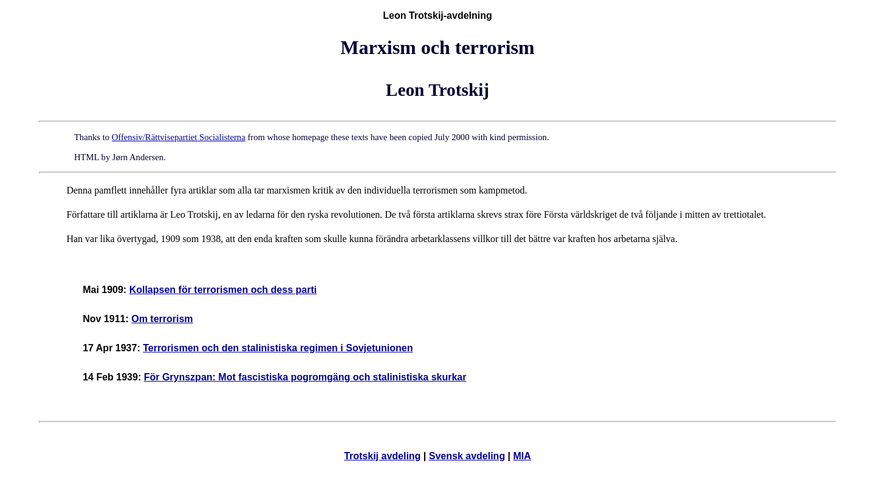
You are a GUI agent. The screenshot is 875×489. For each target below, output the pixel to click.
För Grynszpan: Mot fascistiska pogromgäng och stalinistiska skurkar (305, 377)
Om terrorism (162, 319)
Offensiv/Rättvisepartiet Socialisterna (178, 137)
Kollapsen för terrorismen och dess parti (223, 290)
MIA (522, 456)
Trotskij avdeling (382, 456)
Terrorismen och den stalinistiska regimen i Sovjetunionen (278, 348)
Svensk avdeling (467, 456)
